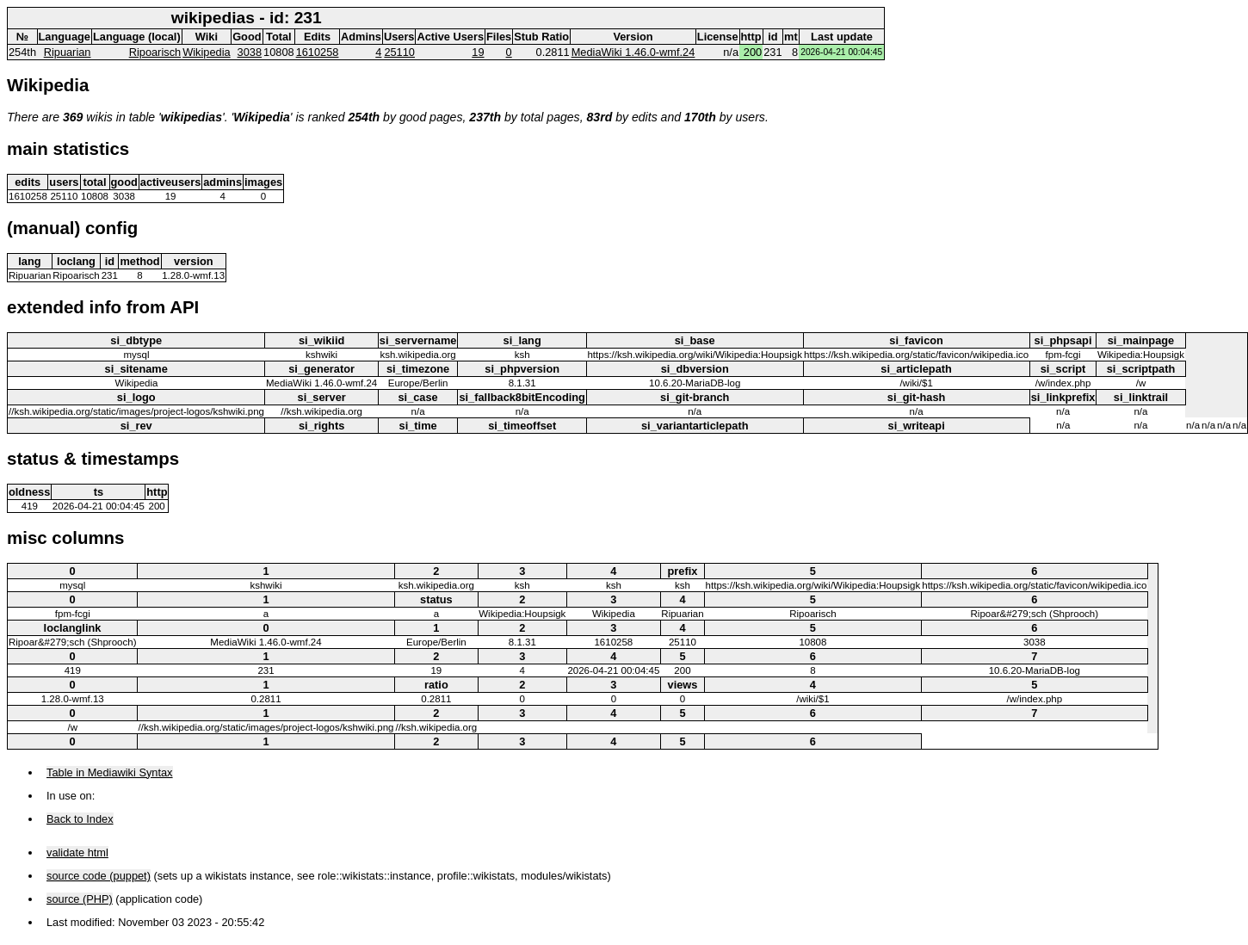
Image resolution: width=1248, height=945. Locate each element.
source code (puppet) (98, 875)
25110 (399, 52)
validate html (77, 852)
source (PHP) (79, 898)
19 (478, 52)
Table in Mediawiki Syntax (109, 772)
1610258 (317, 52)
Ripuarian (67, 52)
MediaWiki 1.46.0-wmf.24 (633, 52)
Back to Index (80, 818)
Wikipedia (206, 52)
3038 (250, 52)
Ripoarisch (155, 52)
